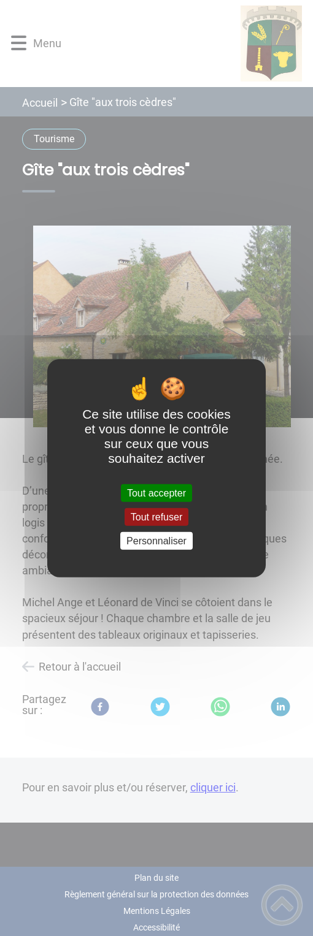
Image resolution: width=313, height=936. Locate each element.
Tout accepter (156, 492)
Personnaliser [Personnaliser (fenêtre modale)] (156, 541)
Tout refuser (156, 516)
